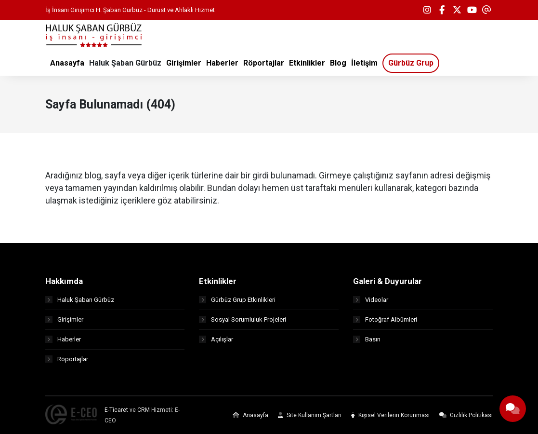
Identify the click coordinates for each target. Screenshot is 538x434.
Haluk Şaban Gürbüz (79, 299)
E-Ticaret (116, 410)
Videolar (370, 299)
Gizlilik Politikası (466, 415)
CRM (143, 410)
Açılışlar (216, 339)
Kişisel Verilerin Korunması (390, 415)
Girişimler (64, 319)
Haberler (63, 339)
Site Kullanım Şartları (309, 415)
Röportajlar (66, 359)
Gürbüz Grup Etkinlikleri (237, 299)
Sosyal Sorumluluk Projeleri (242, 319)
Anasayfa (250, 415)
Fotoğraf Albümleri (385, 319)
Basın (367, 339)
